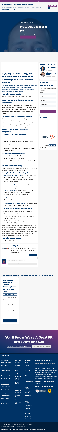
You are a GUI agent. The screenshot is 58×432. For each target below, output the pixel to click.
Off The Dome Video (9, 294)
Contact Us (30, 424)
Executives (17, 362)
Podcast (27, 365)
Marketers (17, 365)
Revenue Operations (5, 378)
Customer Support (5, 403)
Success (17, 370)
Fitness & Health (17, 383)
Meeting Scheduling (5, 373)
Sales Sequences (5, 365)
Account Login (4, 424)
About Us (27, 411)
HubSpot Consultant (5, 386)
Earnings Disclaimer (24, 429)
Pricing (13, 9)
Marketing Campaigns (6, 389)
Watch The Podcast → (9, 320)
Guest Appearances (28, 388)
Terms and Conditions (6, 429)
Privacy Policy (15, 429)
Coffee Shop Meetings (28, 392)
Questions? (19, 424)
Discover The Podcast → (28, 37)
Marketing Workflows (6, 362)
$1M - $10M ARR (18, 396)
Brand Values (28, 416)
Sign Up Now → (38, 383)
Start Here (17, 4)
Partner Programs (5, 398)
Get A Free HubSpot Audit (37, 1)
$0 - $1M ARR (18, 392)
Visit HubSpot (33, 254)
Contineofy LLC (12, 426)
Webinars (27, 362)
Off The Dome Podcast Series (27, 22)
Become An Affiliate (27, 398)
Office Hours (28, 375)
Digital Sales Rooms (5, 395)
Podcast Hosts (28, 405)
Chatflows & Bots (5, 368)
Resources (27, 370)
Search (25, 424)
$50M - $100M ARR (18, 403)
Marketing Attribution (6, 375)
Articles (27, 373)
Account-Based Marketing (4, 392)
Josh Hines (27, 34)
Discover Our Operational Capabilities (19, 346)
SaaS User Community (27, 384)
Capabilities (9, 7)
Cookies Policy (32, 429)
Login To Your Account (22, 264)
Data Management (5, 381)
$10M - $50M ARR (18, 399)
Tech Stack (27, 378)
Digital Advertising (5, 370)
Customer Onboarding (6, 400)
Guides (26, 368)
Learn (36, 7)
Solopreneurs (18, 373)
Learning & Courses (17, 386)
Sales (16, 368)
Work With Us (28, 413)
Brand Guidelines (12, 424)
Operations (27, 4)
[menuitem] (7, 4)
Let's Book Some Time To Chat (52, 6)
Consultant (24, 7)
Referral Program (27, 402)
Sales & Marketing (17, 379)
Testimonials (5, 9)
